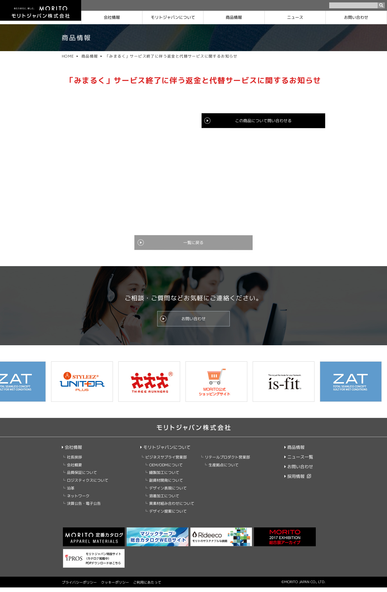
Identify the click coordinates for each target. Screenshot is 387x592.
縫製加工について (164, 477)
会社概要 (74, 469)
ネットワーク (78, 500)
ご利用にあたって (147, 586)
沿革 (70, 492)
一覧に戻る (193, 245)
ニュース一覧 (298, 461)
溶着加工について (164, 500)
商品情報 (234, 17)
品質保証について (82, 477)
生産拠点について (223, 469)
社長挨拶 (74, 461)
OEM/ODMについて (165, 469)
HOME (68, 56)
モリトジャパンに (173, 17)
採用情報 (294, 481)
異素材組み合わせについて (171, 508)
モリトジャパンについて (165, 452)
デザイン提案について (168, 515)
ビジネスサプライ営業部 (166, 461)
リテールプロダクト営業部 (227, 461)
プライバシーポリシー (79, 586)
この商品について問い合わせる (263, 121)
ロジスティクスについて (87, 484)
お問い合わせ (356, 17)
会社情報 (112, 17)
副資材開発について (166, 484)
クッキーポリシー (115, 586)
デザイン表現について (168, 492)
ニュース (295, 17)
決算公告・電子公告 (84, 508)
